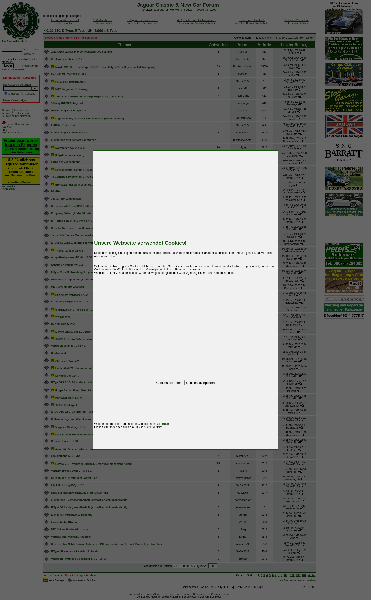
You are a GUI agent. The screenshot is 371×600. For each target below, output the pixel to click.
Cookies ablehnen (169, 383)
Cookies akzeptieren (200, 383)
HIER (165, 424)
